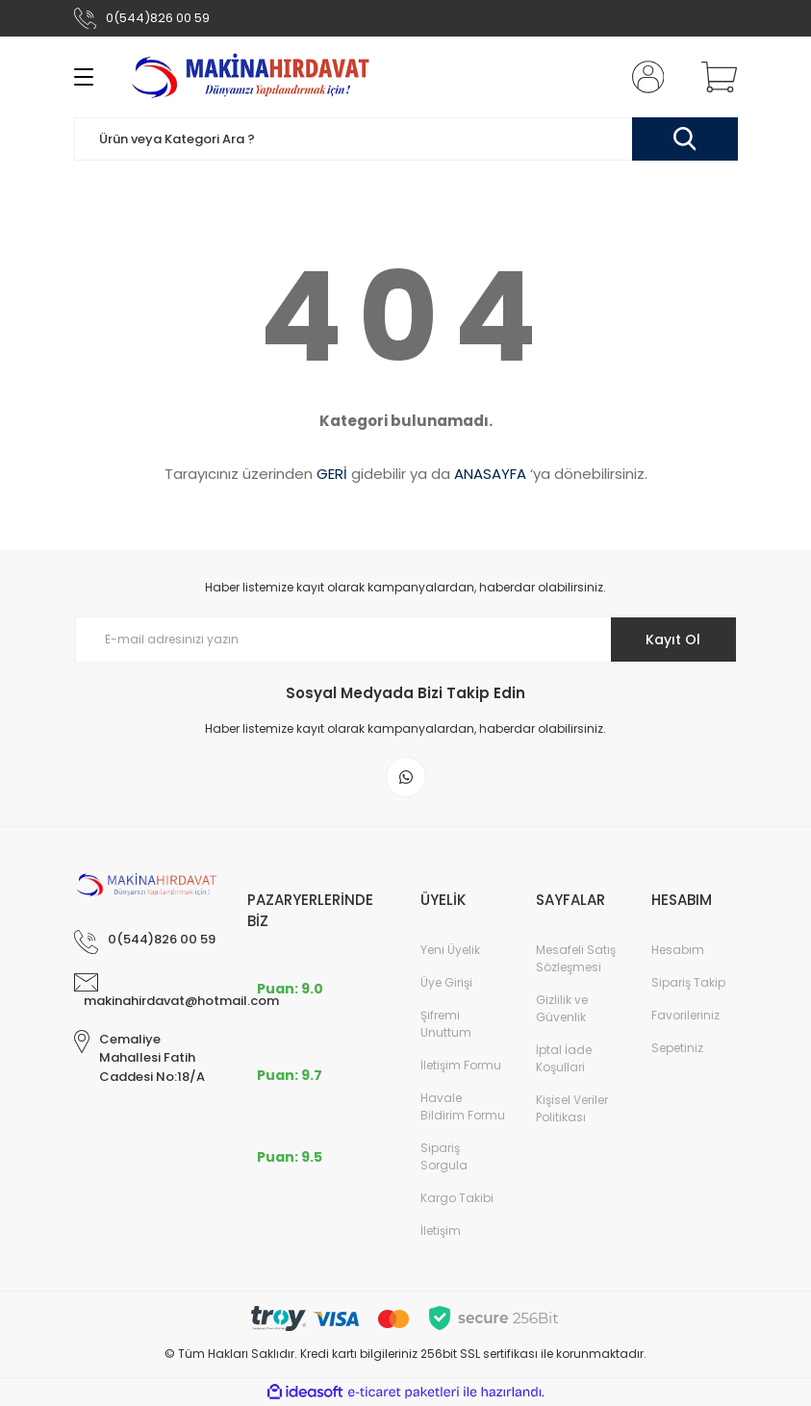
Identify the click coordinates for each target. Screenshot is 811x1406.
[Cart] (715, 77)
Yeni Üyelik (450, 950)
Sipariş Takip (688, 982)
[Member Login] (643, 77)
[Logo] (254, 77)
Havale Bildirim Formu (462, 1106)
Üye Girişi (446, 982)
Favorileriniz (685, 1015)
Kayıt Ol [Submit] (673, 639)
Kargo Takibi (457, 1198)
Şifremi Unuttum (445, 1024)
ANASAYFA (490, 474)
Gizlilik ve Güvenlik (562, 1008)
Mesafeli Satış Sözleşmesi (576, 958)
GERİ (332, 474)
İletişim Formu (460, 1065)
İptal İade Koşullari (564, 1058)
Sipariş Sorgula (444, 1156)
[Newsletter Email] (406, 639)
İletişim (440, 1230)
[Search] (406, 139)
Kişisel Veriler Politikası (572, 1108)
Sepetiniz (677, 1048)
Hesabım (677, 950)
